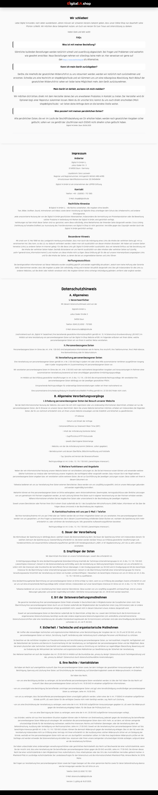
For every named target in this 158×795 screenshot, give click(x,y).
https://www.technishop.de (73, 60)
